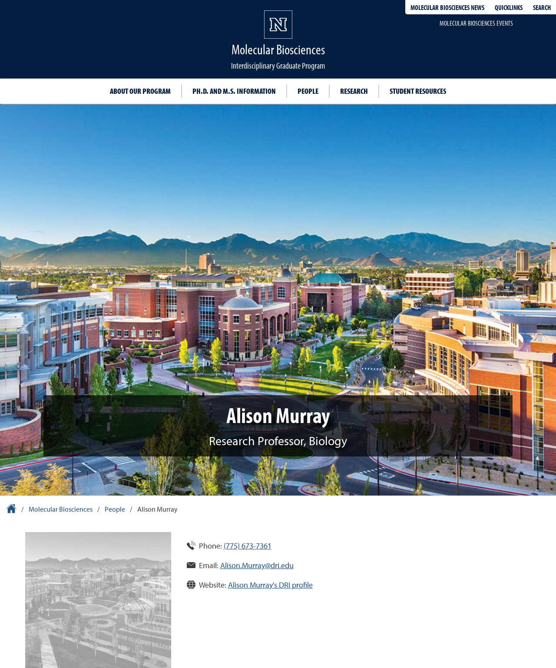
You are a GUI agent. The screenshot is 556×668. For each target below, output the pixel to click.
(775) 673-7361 (247, 546)
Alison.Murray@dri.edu (257, 565)
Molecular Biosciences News (447, 7)
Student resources (418, 91)
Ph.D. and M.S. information (234, 91)
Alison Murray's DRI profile (270, 585)
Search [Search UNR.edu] (542, 7)
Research (354, 91)
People (308, 91)
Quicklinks (509, 7)
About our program (140, 91)
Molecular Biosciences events (476, 23)
